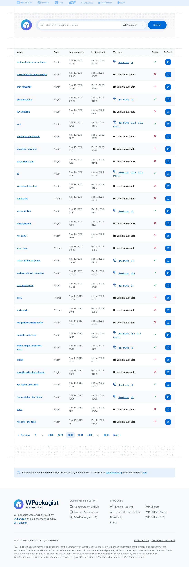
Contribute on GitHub (84, 506)
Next (115, 434)
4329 (60, 434)
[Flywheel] (43, 3)
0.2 (132, 260)
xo (18, 173)
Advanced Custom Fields (125, 512)
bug (145, 472)
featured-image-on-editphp (31, 62)
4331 (80, 434)
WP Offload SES (155, 517)
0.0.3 (140, 122)
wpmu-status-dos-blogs (29, 397)
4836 (106, 434)
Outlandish (20, 518)
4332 (90, 434)
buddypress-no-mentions (30, 273)
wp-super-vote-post (27, 384)
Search (157, 25)
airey (19, 297)
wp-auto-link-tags (26, 421)
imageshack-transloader (30, 322)
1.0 (132, 99)
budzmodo (22, 310)
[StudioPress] (105, 3)
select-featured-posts (28, 260)
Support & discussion (84, 512)
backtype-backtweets (28, 136)
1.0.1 (133, 273)
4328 (51, 434)
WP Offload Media (156, 512)
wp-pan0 (22, 235)
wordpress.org (114, 472)
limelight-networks (26, 335)
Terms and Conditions (163, 540)
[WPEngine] (24, 3)
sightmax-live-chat (27, 186)
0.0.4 (133, 122)
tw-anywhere (24, 223)
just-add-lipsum (25, 285)
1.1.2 (139, 333)
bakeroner (22, 198)
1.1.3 (133, 333)
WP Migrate (152, 506)
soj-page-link (24, 211)
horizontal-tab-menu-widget (32, 74)
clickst (20, 359)
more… (117, 126)
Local (113, 522)
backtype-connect (27, 148)
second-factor (24, 99)
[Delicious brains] (121, 3)
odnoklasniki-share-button (31, 372)
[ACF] (72, 3)
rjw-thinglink (23, 111)
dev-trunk (123, 62)
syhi (19, 124)
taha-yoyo (22, 248)
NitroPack (116, 517)
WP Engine (20, 522)
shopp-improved (25, 161)
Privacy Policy (141, 540)
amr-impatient (24, 86)
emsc (19, 409)
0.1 (132, 285)
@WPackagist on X (83, 517)
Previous (25, 434)
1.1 (132, 62)
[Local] (59, 3)
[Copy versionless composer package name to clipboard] (115, 62)
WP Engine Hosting (121, 506)
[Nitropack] (87, 3)
